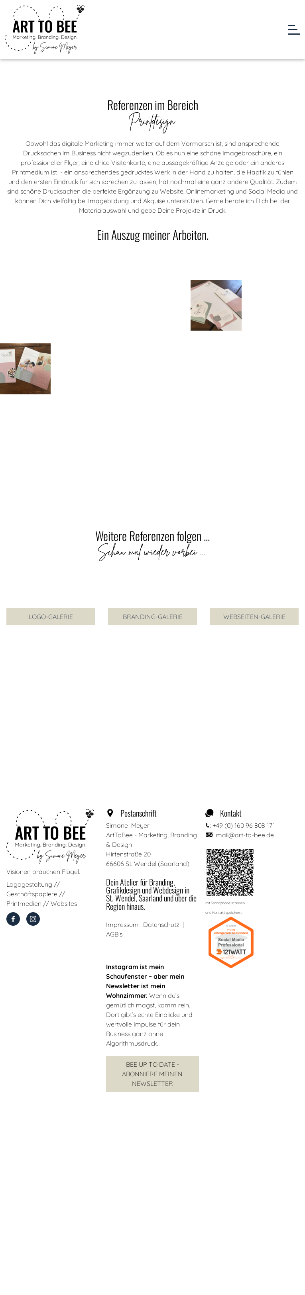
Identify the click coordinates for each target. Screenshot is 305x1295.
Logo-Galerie (51, 617)
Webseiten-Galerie (254, 617)
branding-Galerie (153, 617)
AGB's (114, 934)
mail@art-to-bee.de (245, 835)
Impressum (122, 925)
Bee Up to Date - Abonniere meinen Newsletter (152, 1073)
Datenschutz (161, 925)
